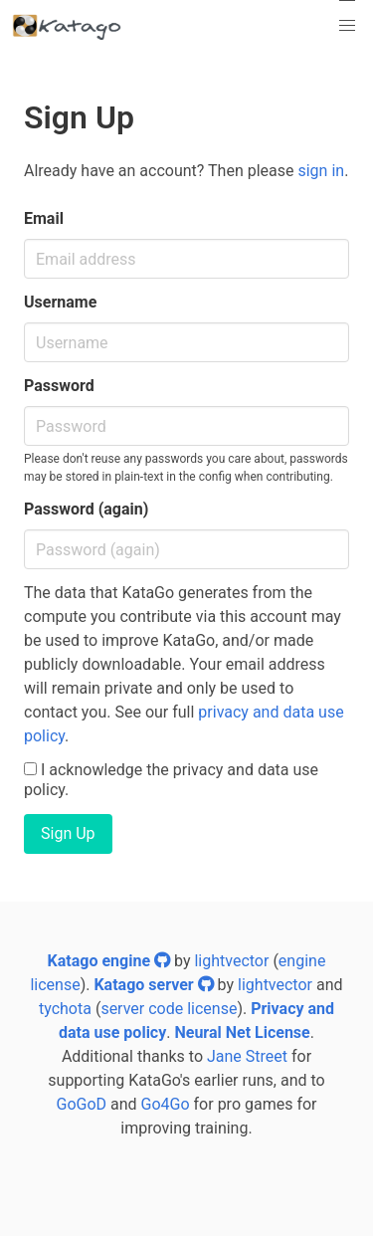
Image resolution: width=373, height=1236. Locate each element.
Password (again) (86, 509)
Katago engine (109, 960)
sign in (320, 170)
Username (60, 302)
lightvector (231, 960)
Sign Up (68, 833)
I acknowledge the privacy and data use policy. (171, 779)
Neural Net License (241, 1032)
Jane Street (247, 1056)
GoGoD (81, 1104)
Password (59, 385)
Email (44, 218)
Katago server (153, 984)
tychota (65, 1008)
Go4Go (165, 1104)
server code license (168, 1008)
